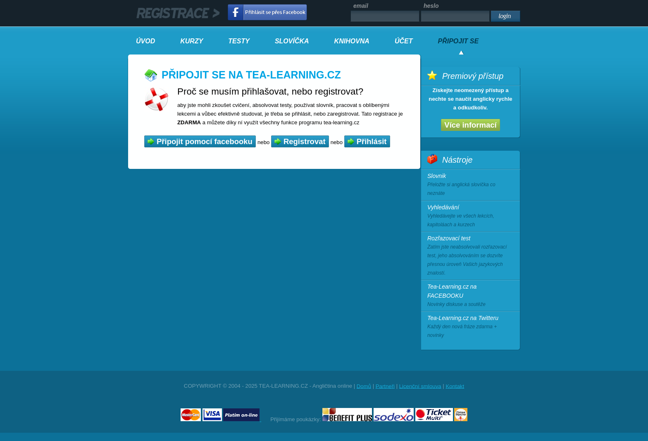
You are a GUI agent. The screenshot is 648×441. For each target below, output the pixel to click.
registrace (178, 13)
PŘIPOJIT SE (458, 41)
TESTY (239, 41)
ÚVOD (145, 41)
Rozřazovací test (470, 256)
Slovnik (470, 185)
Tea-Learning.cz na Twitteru (470, 327)
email (360, 5)
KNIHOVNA (351, 41)
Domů (364, 386)
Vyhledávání (470, 216)
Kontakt (455, 386)
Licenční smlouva (420, 386)
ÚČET (404, 41)
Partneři (385, 386)
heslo (431, 5)
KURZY (191, 41)
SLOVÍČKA (292, 41)
